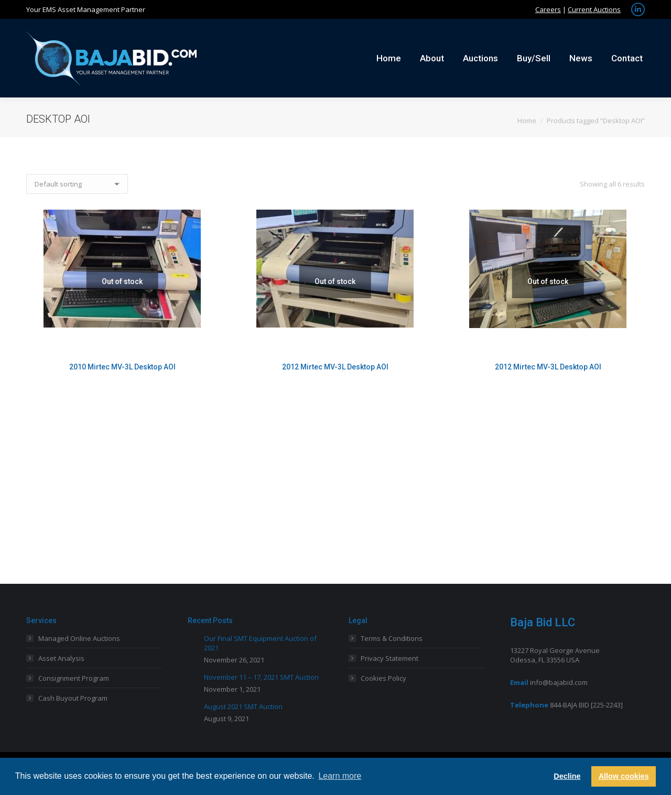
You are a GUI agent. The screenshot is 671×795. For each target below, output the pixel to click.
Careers (548, 9)
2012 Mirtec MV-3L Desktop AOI (335, 367)
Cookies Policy (383, 678)
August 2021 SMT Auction (243, 706)
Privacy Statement (389, 658)
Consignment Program (73, 678)
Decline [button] (567, 776)
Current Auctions (594, 9)
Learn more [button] (339, 775)
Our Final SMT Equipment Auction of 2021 (260, 643)
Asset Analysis (61, 658)
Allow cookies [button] (624, 776)
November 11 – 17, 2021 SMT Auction (261, 677)
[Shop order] (77, 184)
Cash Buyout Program (72, 698)
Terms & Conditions (392, 638)
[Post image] (192, 638)
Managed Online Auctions (79, 638)
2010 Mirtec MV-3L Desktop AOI (122, 367)
